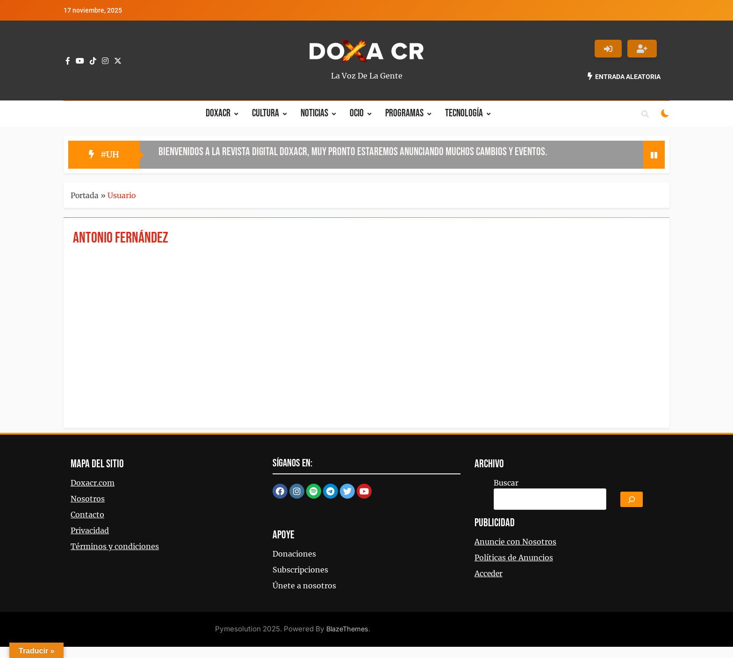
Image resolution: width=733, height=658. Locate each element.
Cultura (265, 113)
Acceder (488, 573)
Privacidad (90, 530)
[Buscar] (631, 499)
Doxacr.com (93, 482)
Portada (85, 195)
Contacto (87, 514)
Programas (404, 113)
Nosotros (88, 498)
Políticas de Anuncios (513, 557)
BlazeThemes (347, 629)
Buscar (506, 482)
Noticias (314, 113)
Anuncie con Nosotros (515, 541)
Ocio (357, 113)
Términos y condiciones (115, 546)
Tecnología (464, 113)
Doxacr (218, 113)
